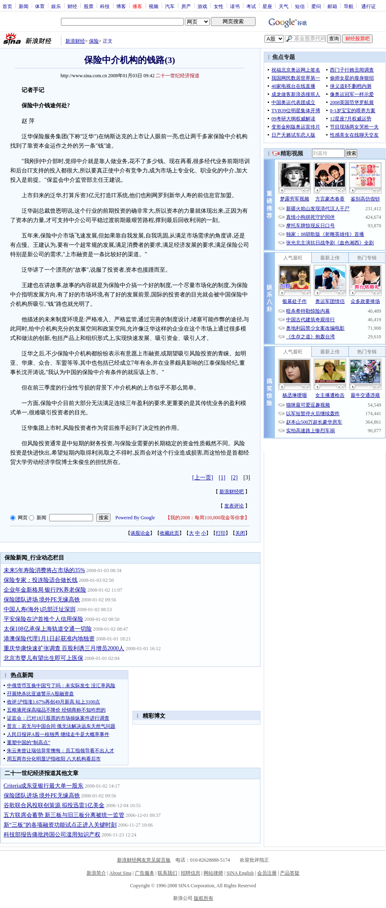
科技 (105, 6)
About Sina (120, 873)
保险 (94, 41)
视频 (153, 6)
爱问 (316, 6)
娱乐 (56, 6)
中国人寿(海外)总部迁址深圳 (40, 609)
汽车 (170, 6)
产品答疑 (289, 873)
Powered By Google (135, 517)
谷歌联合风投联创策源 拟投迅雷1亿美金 (54, 805)
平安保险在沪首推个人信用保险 (43, 619)
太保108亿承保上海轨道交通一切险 (48, 629)
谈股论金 (140, 533)
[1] (222, 478)
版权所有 (203, 898)
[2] (234, 478)
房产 (186, 6)
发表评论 (234, 506)
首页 (7, 6)
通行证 (368, 6)
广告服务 (144, 873)
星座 (267, 6)
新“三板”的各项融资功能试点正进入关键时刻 (60, 825)
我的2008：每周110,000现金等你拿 (207, 517)
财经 (72, 6)
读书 (235, 6)
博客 (121, 6)
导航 (348, 6)
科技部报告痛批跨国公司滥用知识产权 (52, 835)
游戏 (202, 6)
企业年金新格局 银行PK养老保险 (45, 590)
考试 (251, 6)
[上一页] (202, 478)
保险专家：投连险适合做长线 (41, 580)
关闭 (240, 533)
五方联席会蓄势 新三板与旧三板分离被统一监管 (64, 815)
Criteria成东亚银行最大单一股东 (44, 786)
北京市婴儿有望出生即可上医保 (43, 658)
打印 (221, 533)
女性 (218, 6)
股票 (88, 6)
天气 (283, 6)
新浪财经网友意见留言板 (144, 860)
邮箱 (332, 6)
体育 (40, 6)
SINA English (240, 873)
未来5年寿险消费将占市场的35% (44, 570)
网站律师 (213, 873)
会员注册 (267, 873)
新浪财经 (75, 41)
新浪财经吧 (231, 491)
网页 (23, 517)
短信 (300, 6)
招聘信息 (190, 873)
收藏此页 (169, 533)
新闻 (23, 6)
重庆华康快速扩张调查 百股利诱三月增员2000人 (64, 648)
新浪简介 (96, 873)
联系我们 (167, 873)
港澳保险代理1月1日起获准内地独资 (49, 639)
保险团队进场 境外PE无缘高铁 (42, 600)
